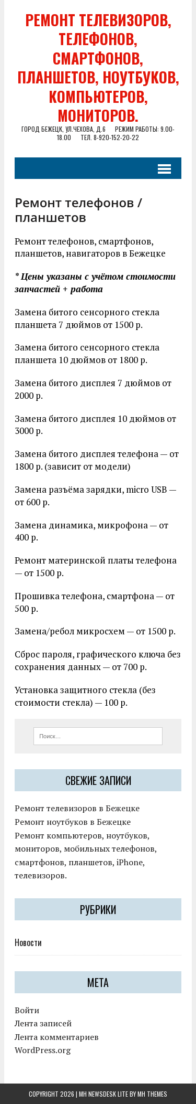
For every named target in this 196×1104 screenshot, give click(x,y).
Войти (27, 1010)
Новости (28, 942)
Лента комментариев (57, 1037)
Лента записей (43, 1023)
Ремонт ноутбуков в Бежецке (73, 821)
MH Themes (152, 1093)
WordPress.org (43, 1050)
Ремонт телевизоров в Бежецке (77, 808)
